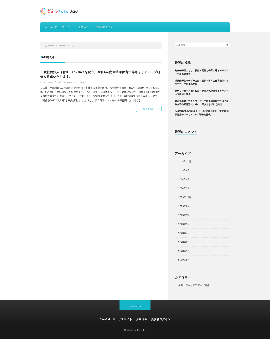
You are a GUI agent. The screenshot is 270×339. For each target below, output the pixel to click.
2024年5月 (184, 188)
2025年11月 (184, 161)
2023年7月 (184, 215)
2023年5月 (184, 224)
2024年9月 (184, 179)
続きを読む (148, 108)
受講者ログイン (104, 26)
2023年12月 (184, 197)
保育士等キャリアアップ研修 (71, 82)
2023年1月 (184, 250)
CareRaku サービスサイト (58, 26)
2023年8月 (184, 206)
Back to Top (135, 305)
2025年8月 (184, 170)
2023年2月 (184, 242)
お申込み (84, 26)
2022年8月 (184, 259)
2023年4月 (184, 233)
